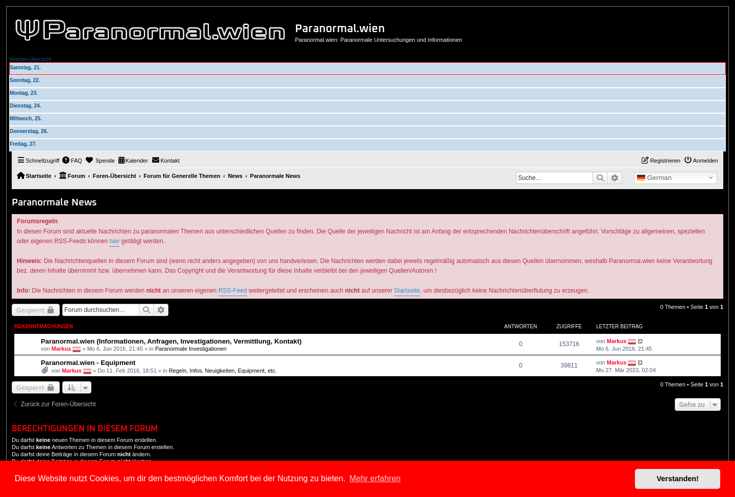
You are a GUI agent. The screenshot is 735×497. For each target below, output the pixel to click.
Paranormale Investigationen (191, 349)
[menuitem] (72, 160)
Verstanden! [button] (678, 479)
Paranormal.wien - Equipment (88, 363)
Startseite (407, 290)
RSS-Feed (232, 290)
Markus (61, 349)
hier (114, 241)
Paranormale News (54, 202)
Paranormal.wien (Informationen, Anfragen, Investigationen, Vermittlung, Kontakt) (171, 341)
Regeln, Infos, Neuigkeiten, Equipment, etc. (223, 371)
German (654, 178)
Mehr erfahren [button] (375, 478)
